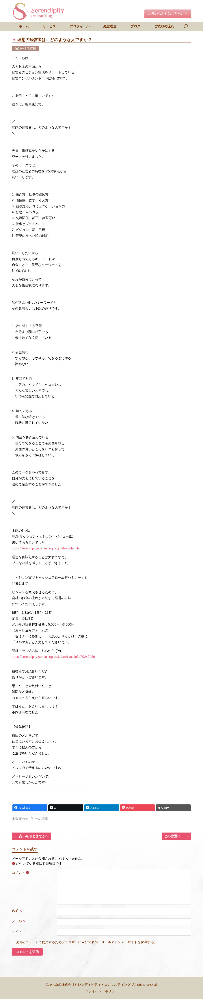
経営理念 (110, 26)
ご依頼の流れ (164, 26)
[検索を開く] (185, 26)
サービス (49, 26)
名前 (17, 910)
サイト (17, 931)
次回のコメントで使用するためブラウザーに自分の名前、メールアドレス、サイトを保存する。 (86, 942)
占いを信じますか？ (31, 836)
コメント (20, 872)
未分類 (17, 818)
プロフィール (80, 26)
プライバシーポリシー (101, 991)
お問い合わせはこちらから (168, 13)
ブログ (135, 26)
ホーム (24, 26)
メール (19, 921)
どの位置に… (176, 836)
